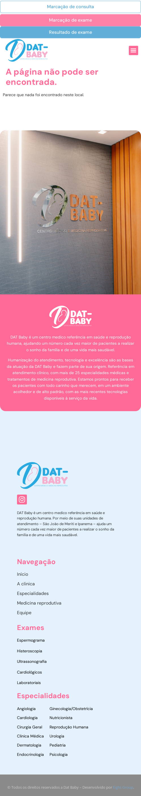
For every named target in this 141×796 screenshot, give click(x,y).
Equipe (24, 613)
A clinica (26, 584)
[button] (133, 50)
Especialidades (33, 593)
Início (22, 574)
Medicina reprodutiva (39, 603)
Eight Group (123, 789)
